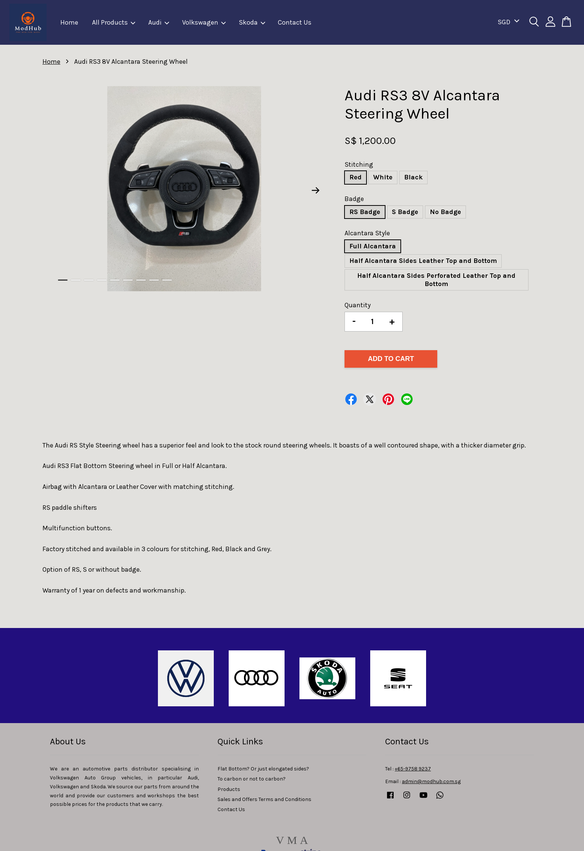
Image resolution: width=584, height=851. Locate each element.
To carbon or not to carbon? (252, 779)
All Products (114, 22)
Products (229, 789)
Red (355, 177)
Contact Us (294, 22)
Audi (159, 22)
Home (69, 22)
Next (316, 190)
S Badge (405, 212)
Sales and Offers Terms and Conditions (264, 799)
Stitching (359, 164)
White (383, 177)
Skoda (252, 22)
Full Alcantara (372, 246)
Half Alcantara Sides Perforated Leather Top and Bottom (436, 279)
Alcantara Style (367, 233)
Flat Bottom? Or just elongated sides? (263, 769)
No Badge (445, 212)
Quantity (358, 305)
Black (413, 177)
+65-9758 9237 (413, 769)
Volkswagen (204, 22)
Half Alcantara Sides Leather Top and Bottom (423, 261)
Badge (354, 199)
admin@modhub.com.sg (431, 781)
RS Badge (364, 212)
